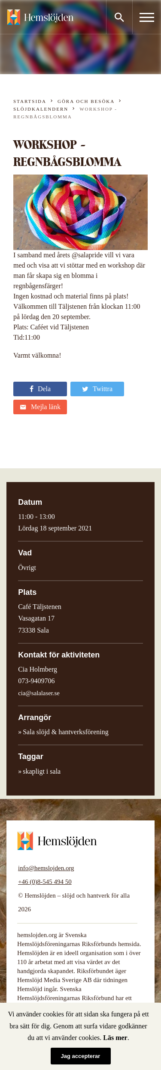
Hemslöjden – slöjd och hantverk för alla (40, 17)
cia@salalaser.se (39, 693)
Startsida (29, 101)
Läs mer (115, 1037)
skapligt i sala (42, 771)
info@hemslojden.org (46, 868)
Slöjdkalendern (40, 109)
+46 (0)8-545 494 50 (45, 881)
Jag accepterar (80, 1056)
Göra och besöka (86, 101)
